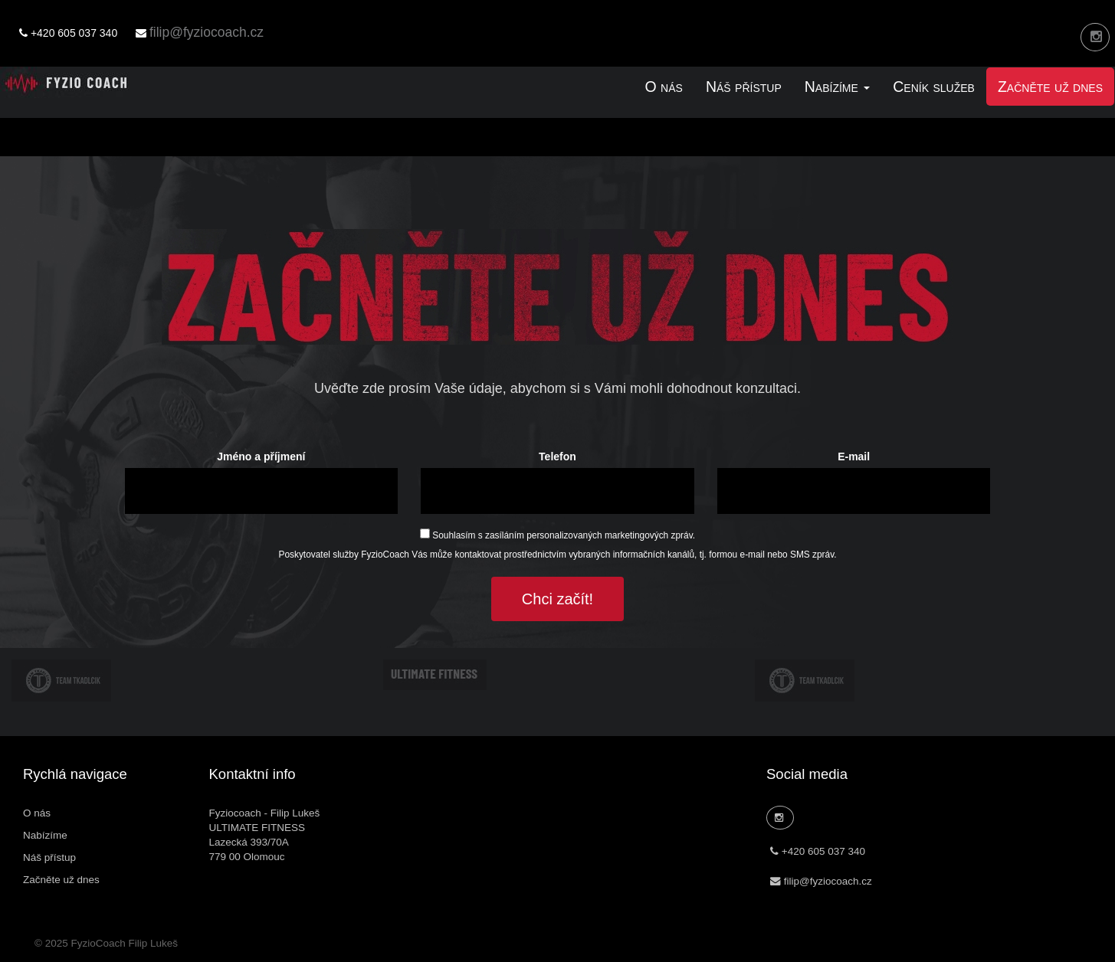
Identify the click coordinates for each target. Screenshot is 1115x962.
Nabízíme (45, 835)
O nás (664, 86)
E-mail (854, 456)
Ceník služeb (934, 86)
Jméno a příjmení (261, 456)
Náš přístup (744, 86)
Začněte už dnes (1050, 86)
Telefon (557, 456)
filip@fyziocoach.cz (206, 32)
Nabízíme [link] (838, 86)
